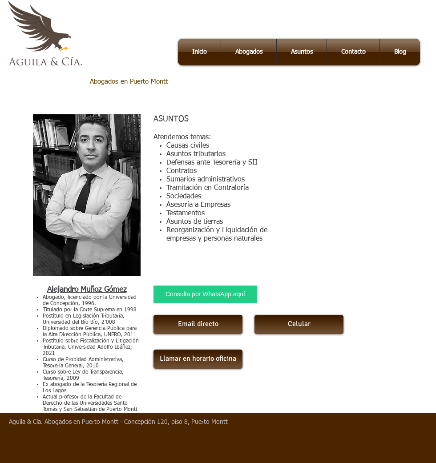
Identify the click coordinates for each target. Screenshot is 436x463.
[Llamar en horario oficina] (197, 359)
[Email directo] (197, 324)
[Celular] (298, 324)
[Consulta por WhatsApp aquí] (205, 294)
